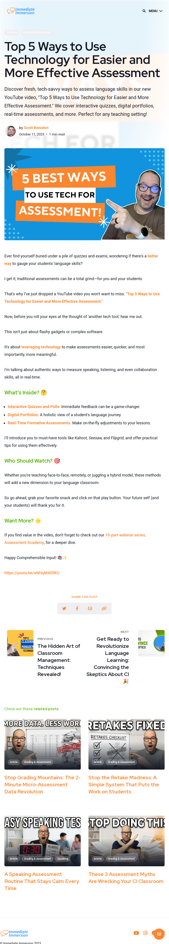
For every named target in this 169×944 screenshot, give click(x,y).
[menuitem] (136, 933)
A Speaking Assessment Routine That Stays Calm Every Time (41, 881)
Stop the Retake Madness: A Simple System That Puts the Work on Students (123, 784)
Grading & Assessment (36, 32)
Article (14, 762)
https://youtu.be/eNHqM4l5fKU (31, 573)
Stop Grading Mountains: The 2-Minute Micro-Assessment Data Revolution (42, 784)
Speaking (62, 858)
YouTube (12, 32)
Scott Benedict (36, 128)
